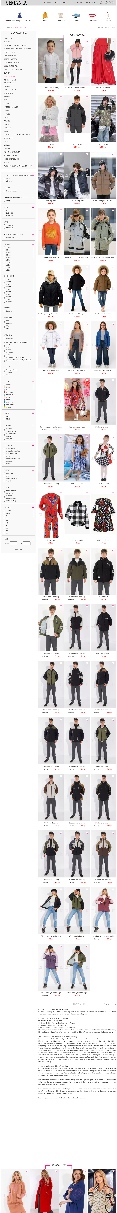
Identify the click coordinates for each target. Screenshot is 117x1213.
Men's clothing (10, 90)
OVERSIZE (9, 228)
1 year (8, 279)
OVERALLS (7, 110)
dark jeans (10, 405)
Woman (9, 323)
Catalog (48, 2)
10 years (9, 302)
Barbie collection (11, 62)
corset (6, 103)
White (8, 385)
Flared (8, 436)
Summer (9, 372)
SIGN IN (78, 2)
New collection (11, 191)
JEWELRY (7, 73)
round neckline (11, 478)
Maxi (8, 419)
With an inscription (13, 458)
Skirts (6, 124)
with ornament (11, 453)
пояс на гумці (11, 491)
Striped (8, 464)
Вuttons (9, 496)
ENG (95, 2)
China (8, 179)
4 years (8, 287)
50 (7, 525)
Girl (7, 321)
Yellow (8, 407)
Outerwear (8, 93)
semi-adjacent (11, 431)
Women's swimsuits (12, 152)
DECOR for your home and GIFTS (18, 166)
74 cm (8, 247)
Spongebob (10, 238)
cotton (8, 347)
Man (7, 328)
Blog (57, 2)
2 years (8, 282)
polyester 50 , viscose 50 (15, 357)
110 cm (9, 262)
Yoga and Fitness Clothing (15, 45)
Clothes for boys (10, 83)
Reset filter (18, 550)
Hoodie (7, 42)
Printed (8, 456)
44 (7, 518)
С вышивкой (10, 448)
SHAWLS (7, 148)
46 (7, 520)
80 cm (8, 250)
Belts (6, 141)
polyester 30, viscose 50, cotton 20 (18, 360)
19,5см (8, 513)
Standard (9, 225)
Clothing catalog (18, 33)
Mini (7, 416)
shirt (7, 476)
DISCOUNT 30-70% (11, 66)
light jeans (10, 402)
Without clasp (11, 501)
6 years (8, 292)
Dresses (7, 121)
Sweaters (7, 117)
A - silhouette (11, 434)
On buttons (10, 493)
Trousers (7, 128)
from (7, 543)
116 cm (9, 265)
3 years (8, 284)
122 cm (9, 267)
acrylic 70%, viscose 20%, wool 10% (16, 342)
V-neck (8, 481)
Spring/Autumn (11, 370)
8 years (8, 297)
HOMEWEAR (8, 138)
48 (7, 523)
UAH (87, 2)
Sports (8, 210)
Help (64, 2)
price (107, 27)
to (21, 543)
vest (5, 100)
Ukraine (9, 181)
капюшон (9, 473)
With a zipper (11, 498)
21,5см (8, 510)
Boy (7, 326)
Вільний (9, 429)
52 (7, 528)
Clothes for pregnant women (17, 135)
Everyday (9, 215)
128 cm (9, 270)
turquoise (9, 395)
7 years (8, 294)
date (113, 27)
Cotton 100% (9, 52)
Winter (8, 375)
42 (7, 515)
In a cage (9, 461)
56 (7, 533)
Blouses (7, 114)
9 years (8, 299)
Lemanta (9, 311)
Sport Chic (8, 38)
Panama (7, 145)
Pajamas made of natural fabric (18, 49)
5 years (8, 289)
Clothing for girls (10, 80)
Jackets (7, 96)
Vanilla (8, 397)
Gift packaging (10, 55)
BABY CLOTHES (9, 76)
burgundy (9, 392)
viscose (8, 355)
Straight (9, 439)
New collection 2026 (13, 69)
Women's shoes (10, 155)
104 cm (9, 260)
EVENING (9, 213)
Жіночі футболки (11, 159)
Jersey (8, 350)
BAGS (6, 131)
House (6, 162)
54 (7, 531)
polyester (9, 352)
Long (8, 201)
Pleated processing (13, 451)
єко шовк (9, 338)
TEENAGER (7, 86)
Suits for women (11, 107)
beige (8, 387)
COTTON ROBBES (10, 59)
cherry (8, 400)
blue (7, 390)
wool (8, 345)
